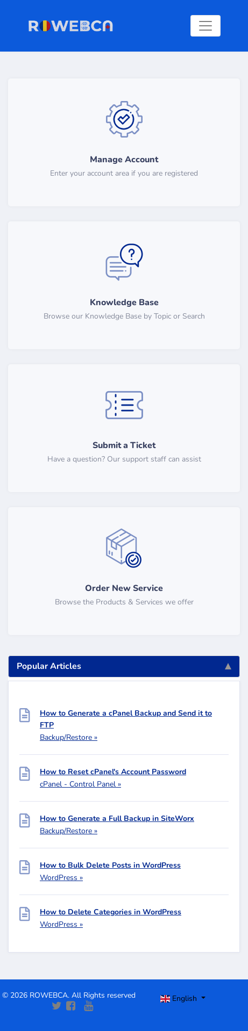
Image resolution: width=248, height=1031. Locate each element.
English (180, 998)
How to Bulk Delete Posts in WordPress (110, 865)
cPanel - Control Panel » (80, 784)
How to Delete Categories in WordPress (110, 912)
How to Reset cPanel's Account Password (113, 772)
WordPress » (61, 878)
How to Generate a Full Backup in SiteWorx (117, 818)
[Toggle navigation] (205, 26)
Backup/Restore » (68, 737)
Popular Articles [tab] (124, 666)
